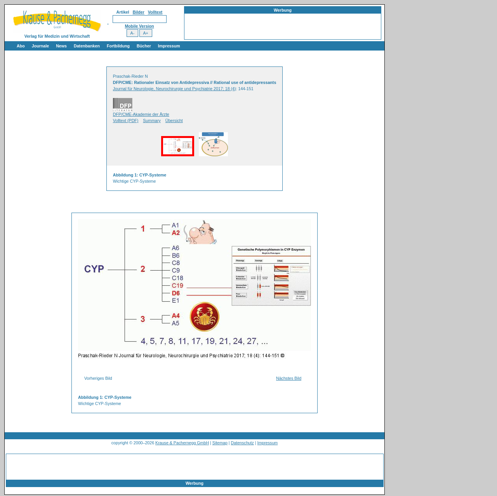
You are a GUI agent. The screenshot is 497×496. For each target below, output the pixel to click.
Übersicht (174, 120)
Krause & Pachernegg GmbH (182, 442)
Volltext (155, 12)
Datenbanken (87, 46)
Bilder (138, 12)
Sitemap (220, 442)
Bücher (144, 46)
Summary (152, 120)
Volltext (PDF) (126, 120)
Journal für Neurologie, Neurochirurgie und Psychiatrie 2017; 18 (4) (174, 88)
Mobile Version (139, 26)
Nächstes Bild (288, 378)
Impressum (169, 46)
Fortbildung (118, 46)
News (61, 46)
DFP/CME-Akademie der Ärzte (141, 114)
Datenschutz (242, 442)
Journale (40, 46)
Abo (21, 46)
